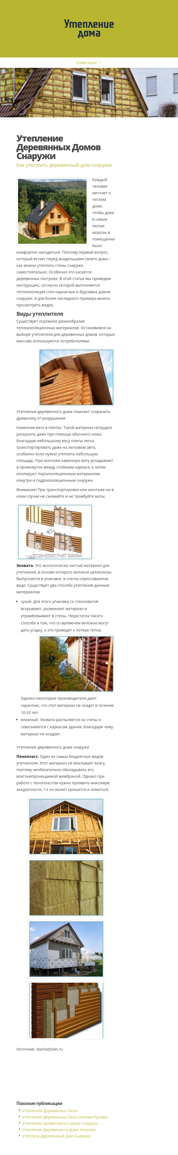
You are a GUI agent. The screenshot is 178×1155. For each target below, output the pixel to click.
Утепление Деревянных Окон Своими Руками (65, 1117)
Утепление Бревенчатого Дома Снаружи (60, 1123)
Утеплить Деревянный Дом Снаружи (56, 1136)
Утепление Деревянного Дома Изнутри (59, 1129)
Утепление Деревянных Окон (49, 1110)
